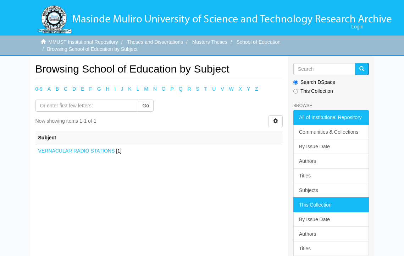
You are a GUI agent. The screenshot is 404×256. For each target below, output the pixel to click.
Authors (307, 161)
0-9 (39, 89)
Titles (305, 175)
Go (146, 105)
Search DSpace (314, 82)
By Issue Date (314, 146)
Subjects (308, 190)
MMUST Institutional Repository (83, 42)
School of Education (259, 42)
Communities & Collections (328, 132)
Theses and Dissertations (155, 42)
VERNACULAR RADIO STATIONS (76, 151)
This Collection (313, 91)
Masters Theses (209, 42)
